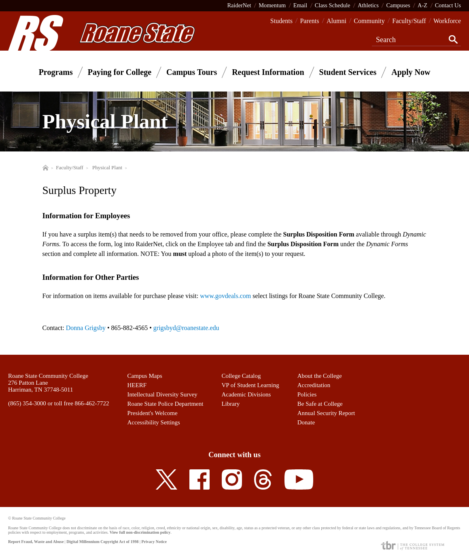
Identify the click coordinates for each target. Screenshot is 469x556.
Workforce (447, 20)
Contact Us (448, 5)
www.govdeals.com (225, 295)
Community (369, 20)
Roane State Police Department (165, 403)
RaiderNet (239, 5)
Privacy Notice (153, 541)
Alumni (336, 20)
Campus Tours (191, 72)
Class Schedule (332, 5)
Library (230, 403)
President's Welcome (152, 413)
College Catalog (241, 376)
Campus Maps (144, 376)
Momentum (272, 5)
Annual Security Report (326, 413)
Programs (56, 72)
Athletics (368, 5)
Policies (307, 394)
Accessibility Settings (153, 422)
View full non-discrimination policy (140, 532)
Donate (306, 422)
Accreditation (314, 385)
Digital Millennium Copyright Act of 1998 (102, 541)
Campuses (398, 5)
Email (300, 5)
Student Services (348, 72)
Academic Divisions (246, 394)
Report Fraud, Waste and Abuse (36, 541)
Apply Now (410, 72)
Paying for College (119, 72)
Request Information (268, 72)
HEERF (137, 385)
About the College (319, 376)
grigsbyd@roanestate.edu (186, 327)
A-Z (422, 5)
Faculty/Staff (409, 20)
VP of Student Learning (250, 385)
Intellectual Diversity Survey (162, 394)
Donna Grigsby (86, 327)
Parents (309, 20)
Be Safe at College (320, 403)
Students (281, 20)
